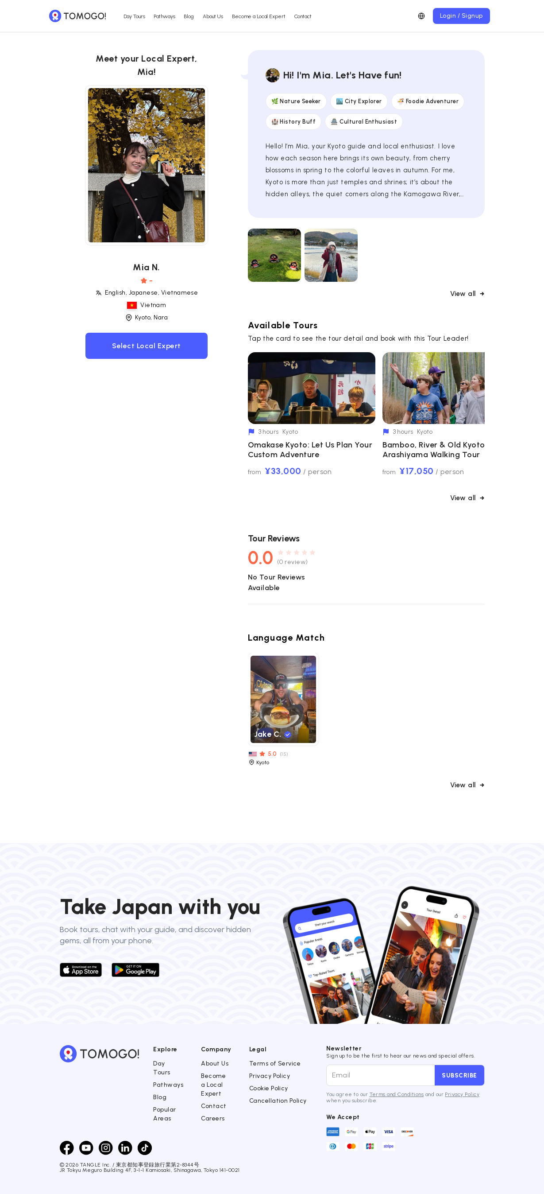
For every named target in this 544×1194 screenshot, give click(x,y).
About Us (213, 16)
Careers (212, 1118)
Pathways (164, 16)
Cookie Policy (268, 1088)
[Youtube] (86, 1148)
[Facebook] (67, 1148)
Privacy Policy (269, 1076)
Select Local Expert (146, 346)
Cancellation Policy (278, 1101)
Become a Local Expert (258, 16)
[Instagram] (106, 1148)
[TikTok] (145, 1148)
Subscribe (459, 1075)
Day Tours (134, 16)
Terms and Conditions (397, 1094)
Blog (189, 16)
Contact (303, 16)
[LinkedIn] (125, 1148)
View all (467, 294)
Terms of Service (275, 1063)
